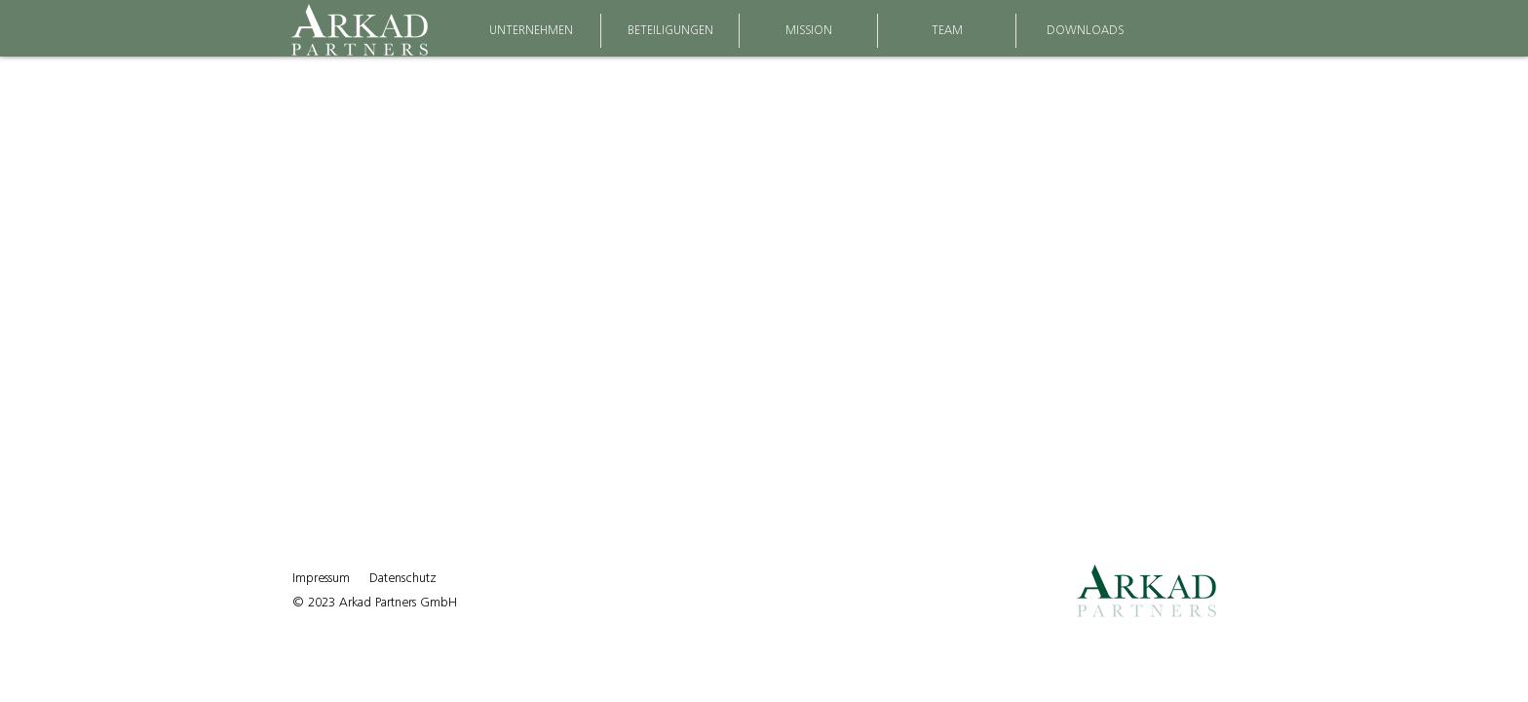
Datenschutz (403, 577)
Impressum (321, 577)
